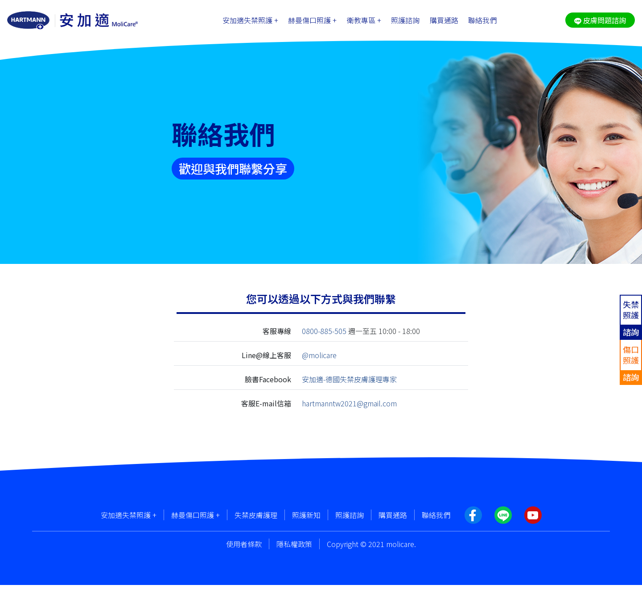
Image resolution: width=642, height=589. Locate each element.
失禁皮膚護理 (256, 519)
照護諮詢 (405, 22)
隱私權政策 (294, 548)
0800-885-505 (324, 335)
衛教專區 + (364, 22)
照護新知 (306, 519)
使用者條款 (244, 548)
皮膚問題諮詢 (600, 22)
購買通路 (444, 22)
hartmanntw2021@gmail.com (349, 407)
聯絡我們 (482, 22)
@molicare (319, 359)
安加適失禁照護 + (250, 22)
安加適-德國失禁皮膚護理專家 (349, 383)
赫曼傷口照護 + (312, 22)
